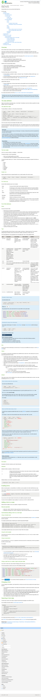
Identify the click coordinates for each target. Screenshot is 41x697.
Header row (9, 17)
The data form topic (8, 14)
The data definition (6, 13)
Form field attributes (8, 19)
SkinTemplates (25, 89)
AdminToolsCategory (5, 666)
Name (8, 20)
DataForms (22, 5)
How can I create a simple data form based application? (24, 92)
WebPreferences (4, 673)
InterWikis (3, 667)
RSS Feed (4, 642)
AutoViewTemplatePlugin (33, 89)
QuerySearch (4, 657)
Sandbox (4, 687)
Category (7, 5)
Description (9, 31)
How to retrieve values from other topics (15, 29)
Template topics (6, 84)
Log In (3, 630)
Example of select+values (13, 23)
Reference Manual (5, 665)
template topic (33, 517)
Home (3, 685)
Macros (3, 653)
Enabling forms (32, 76)
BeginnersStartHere (5, 650)
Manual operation (8, 36)
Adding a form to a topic (7, 35)
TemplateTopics (21, 621)
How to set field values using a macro (15, 30)
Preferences (4, 644)
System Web (3, 5)
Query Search (23, 619)
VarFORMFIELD (29, 88)
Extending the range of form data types (15, 24)
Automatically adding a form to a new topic (12, 37)
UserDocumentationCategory (14, 5)
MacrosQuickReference (5, 654)
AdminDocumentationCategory (7, 676)
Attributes (8, 32)
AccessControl (27, 143)
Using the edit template (11, 39)
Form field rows (9, 18)
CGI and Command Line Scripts (30, 579)
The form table (7, 16)
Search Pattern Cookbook (9, 452)
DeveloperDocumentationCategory (13, 621)
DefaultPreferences (5, 672)
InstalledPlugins (4, 661)
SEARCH (24, 411)
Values (8, 26)
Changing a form (6, 43)
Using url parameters (10, 41)
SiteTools (3, 670)
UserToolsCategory (5, 682)
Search (3, 638)
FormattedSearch (22, 362)
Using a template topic (11, 38)
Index (3, 637)
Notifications (4, 641)
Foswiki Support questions (17, 602)
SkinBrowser (4, 660)
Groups (3, 635)
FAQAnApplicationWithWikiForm (30, 621)
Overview (4, 12)
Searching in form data (7, 44)
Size (8, 25)
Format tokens (9, 372)
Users (3, 634)
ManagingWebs (4, 669)
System (3, 688)
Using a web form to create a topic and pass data (13, 42)
